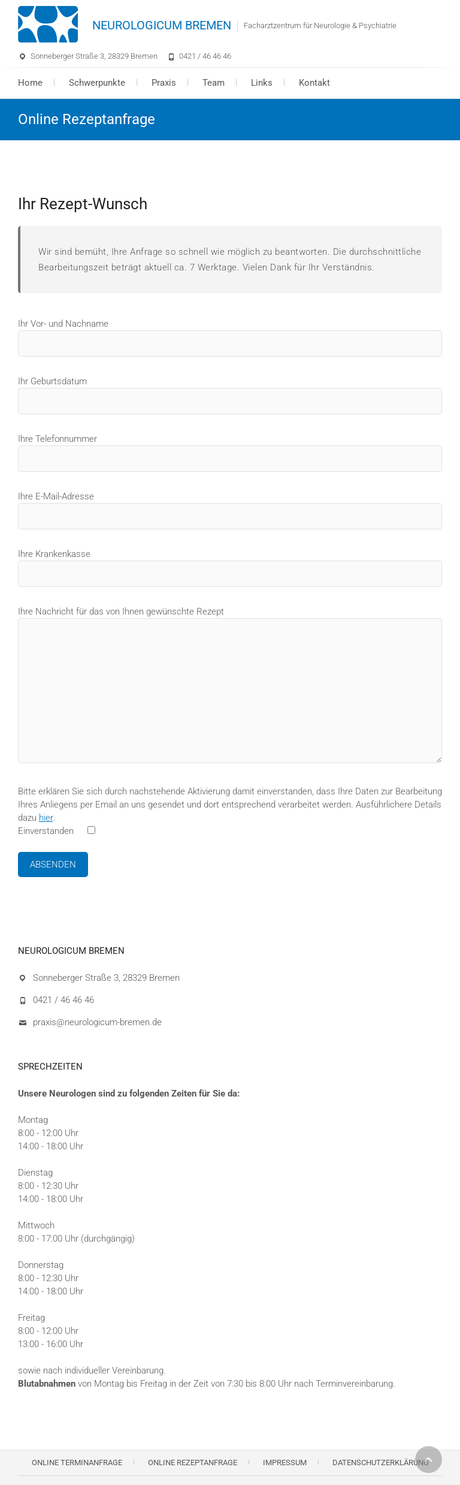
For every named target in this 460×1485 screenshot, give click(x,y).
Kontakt (314, 82)
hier (46, 817)
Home (30, 82)
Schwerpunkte (97, 82)
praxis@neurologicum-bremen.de (97, 1022)
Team (213, 82)
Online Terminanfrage (77, 1462)
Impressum (285, 1462)
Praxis (164, 82)
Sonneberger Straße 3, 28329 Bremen (94, 56)
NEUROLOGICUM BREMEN (161, 25)
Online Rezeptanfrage (192, 1462)
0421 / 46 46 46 (205, 56)
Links (262, 82)
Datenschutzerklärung (380, 1462)
